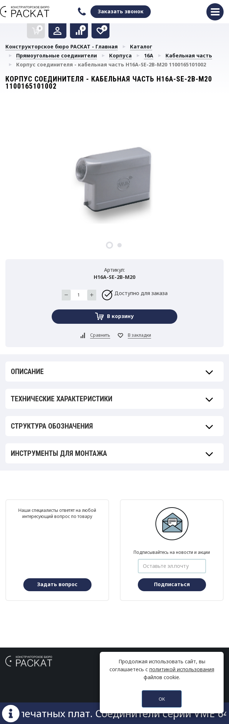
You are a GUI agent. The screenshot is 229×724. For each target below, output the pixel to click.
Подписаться (172, 584)
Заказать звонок (121, 11)
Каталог (141, 46)
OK (162, 699)
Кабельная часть (188, 55)
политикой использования (181, 669)
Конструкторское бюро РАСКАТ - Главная (61, 46)
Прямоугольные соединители (56, 55)
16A (148, 55)
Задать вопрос (57, 584)
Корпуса (120, 55)
